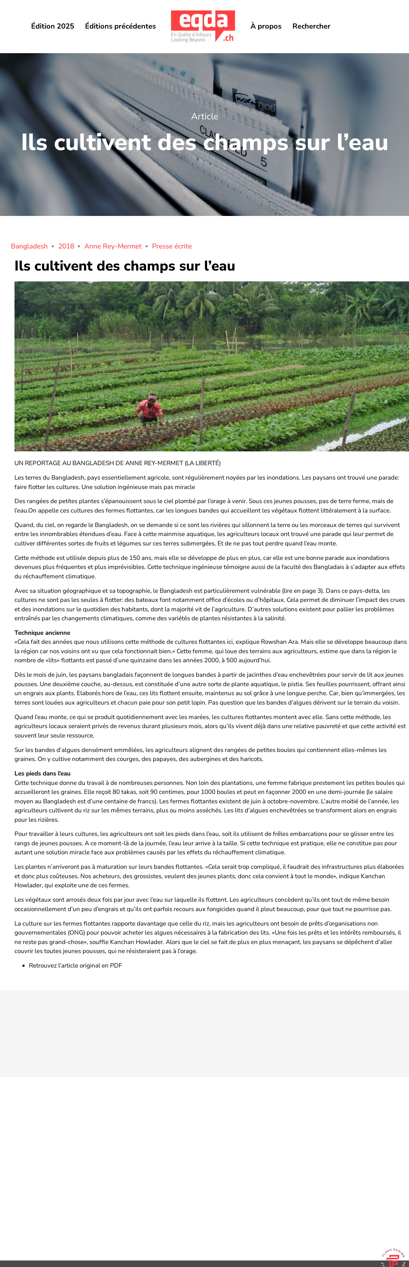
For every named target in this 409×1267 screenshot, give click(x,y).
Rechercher (311, 26)
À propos (266, 26)
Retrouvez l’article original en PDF (75, 965)
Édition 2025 (52, 26)
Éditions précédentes (120, 26)
